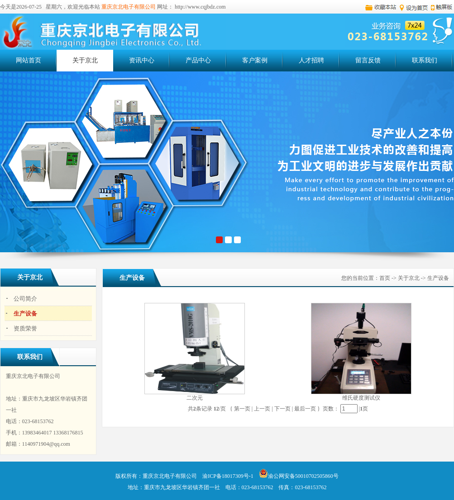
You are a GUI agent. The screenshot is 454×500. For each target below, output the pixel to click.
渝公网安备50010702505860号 (299, 476)
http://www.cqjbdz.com (200, 7)
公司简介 (25, 298)
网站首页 (28, 60)
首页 (384, 278)
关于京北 (91, 59)
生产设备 (25, 313)
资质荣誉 (25, 328)
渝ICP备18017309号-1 (227, 476)
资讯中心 (148, 59)
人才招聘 (318, 59)
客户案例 (261, 59)
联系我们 (424, 60)
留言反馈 (368, 60)
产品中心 (205, 59)
